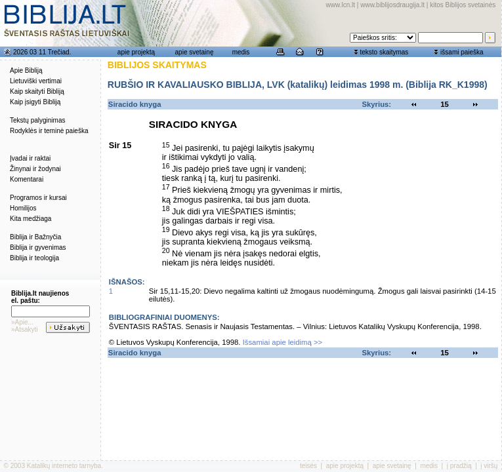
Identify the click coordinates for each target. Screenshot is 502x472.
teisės (308, 465)
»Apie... (22, 322)
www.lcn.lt (340, 5)
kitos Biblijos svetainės (462, 5)
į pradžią (459, 465)
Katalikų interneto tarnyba (64, 465)
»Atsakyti (24, 329)
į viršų (488, 465)
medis (241, 52)
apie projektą (136, 52)
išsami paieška (462, 52)
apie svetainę (194, 52)
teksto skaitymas (384, 52)
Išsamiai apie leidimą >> (283, 342)
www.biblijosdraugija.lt (392, 5)
